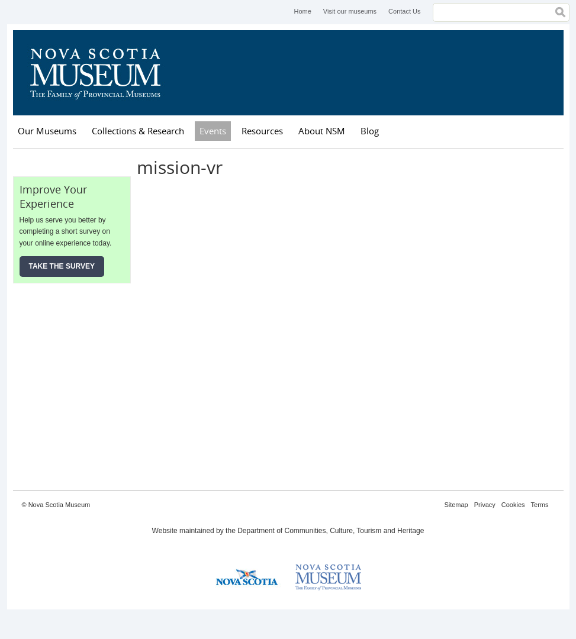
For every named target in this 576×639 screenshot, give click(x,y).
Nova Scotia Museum (102, 72)
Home (302, 11)
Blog (370, 131)
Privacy (484, 504)
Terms (540, 504)
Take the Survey (62, 266)
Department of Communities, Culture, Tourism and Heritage (330, 531)
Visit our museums (350, 11)
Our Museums (47, 131)
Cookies (513, 504)
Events (212, 131)
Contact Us (404, 11)
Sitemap (456, 504)
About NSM (321, 131)
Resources (262, 131)
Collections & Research (138, 131)
